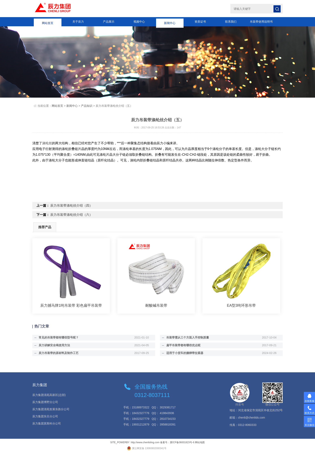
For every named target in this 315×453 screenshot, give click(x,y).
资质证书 (200, 21)
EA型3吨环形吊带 (241, 305)
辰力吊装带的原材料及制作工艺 (58, 353)
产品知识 (86, 105)
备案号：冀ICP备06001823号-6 (177, 442)
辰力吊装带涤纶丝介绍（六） (71, 214)
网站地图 (200, 442)
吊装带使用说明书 (261, 21)
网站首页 (47, 21)
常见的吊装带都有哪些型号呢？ (58, 337)
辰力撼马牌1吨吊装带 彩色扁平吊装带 (71, 305)
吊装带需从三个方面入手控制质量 (187, 337)
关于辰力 (78, 21)
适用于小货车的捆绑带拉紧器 (184, 353)
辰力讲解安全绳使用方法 (54, 345)
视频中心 (139, 21)
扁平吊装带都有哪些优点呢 (183, 345)
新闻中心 (169, 21)
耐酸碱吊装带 (156, 305)
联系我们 (230, 21)
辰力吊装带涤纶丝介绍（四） (71, 205)
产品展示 (108, 21)
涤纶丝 (47, 143)
